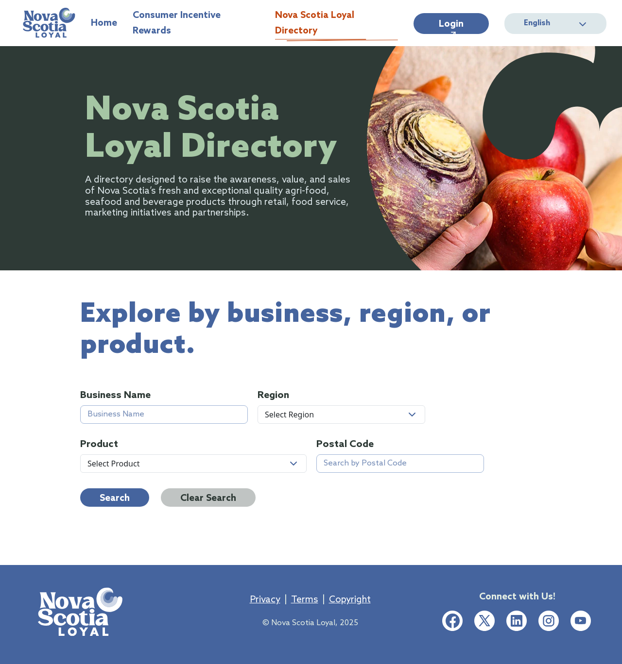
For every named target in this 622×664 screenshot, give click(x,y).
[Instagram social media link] (548, 621)
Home (104, 24)
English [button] (555, 23)
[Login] (451, 23)
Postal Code (345, 444)
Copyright (350, 600)
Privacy (265, 600)
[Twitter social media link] (484, 621)
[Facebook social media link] (452, 621)
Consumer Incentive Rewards (196, 24)
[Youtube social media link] (580, 621)
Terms (304, 600)
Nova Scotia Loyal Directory (336, 24)
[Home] (49, 23)
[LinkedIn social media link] (516, 621)
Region (273, 395)
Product (99, 444)
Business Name (115, 395)
